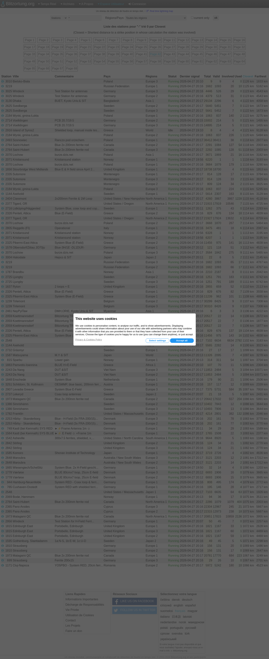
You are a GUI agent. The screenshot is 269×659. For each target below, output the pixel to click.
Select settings (157, 340)
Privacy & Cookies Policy (88, 339)
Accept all (181, 340)
